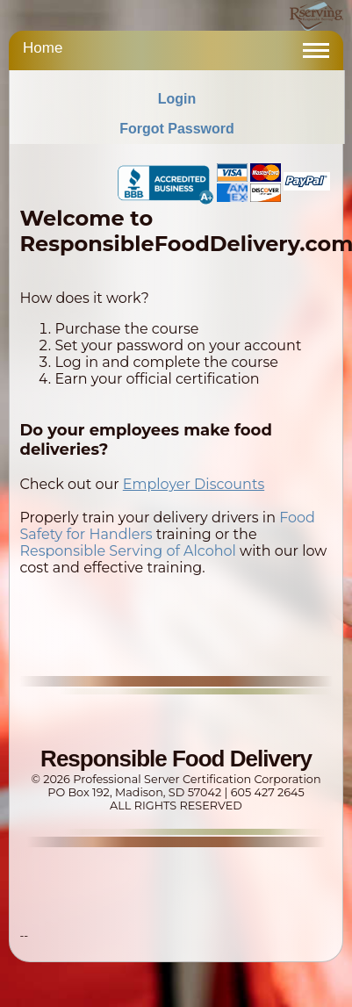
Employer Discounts (193, 484)
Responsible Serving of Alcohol (127, 551)
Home (42, 48)
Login (177, 98)
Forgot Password (176, 128)
